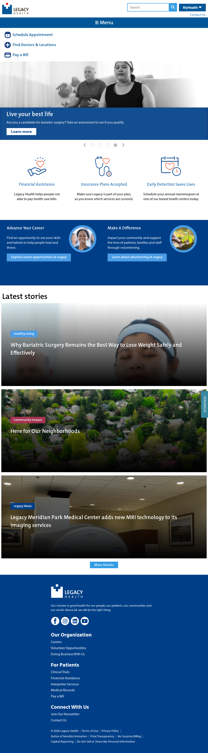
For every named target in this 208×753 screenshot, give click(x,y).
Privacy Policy (110, 731)
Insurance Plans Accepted (104, 184)
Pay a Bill (57, 696)
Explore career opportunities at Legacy (39, 257)
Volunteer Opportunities (68, 648)
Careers (56, 642)
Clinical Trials (60, 672)
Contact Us (197, 14)
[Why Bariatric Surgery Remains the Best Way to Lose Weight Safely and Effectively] (104, 344)
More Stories (104, 565)
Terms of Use (90, 731)
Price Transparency (102, 736)
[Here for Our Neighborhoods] (104, 430)
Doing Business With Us (68, 654)
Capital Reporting (62, 741)
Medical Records (63, 690)
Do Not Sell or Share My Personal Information (106, 741)
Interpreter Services (65, 684)
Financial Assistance (37, 184)
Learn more (21, 131)
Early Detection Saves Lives (171, 184)
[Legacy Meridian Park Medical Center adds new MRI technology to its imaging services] (104, 516)
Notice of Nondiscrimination (69, 736)
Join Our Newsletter (65, 714)
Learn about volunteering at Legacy (137, 257)
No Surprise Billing (129, 736)
